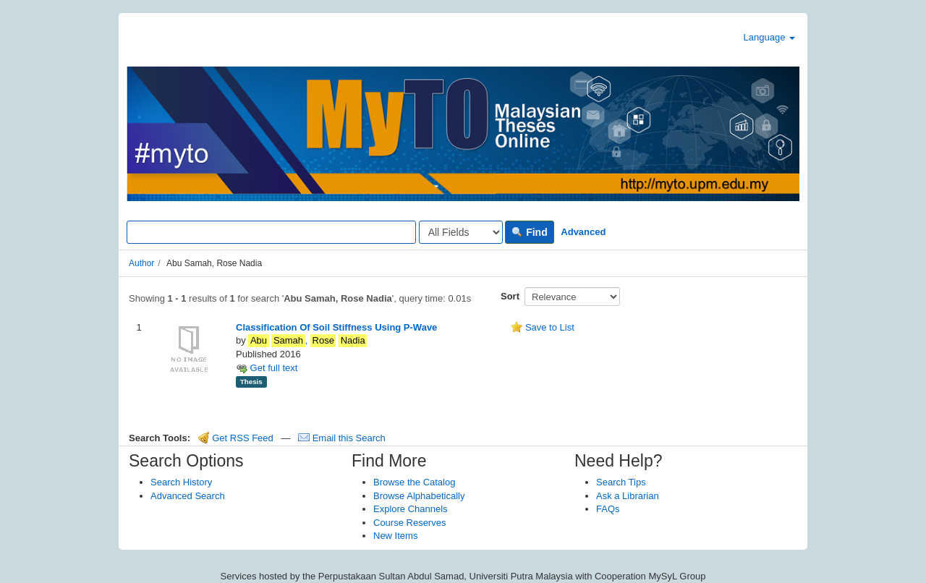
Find (529, 232)
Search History (181, 482)
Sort (510, 296)
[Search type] (461, 232)
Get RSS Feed (235, 438)
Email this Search (342, 438)
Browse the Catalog (414, 482)
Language (769, 37)
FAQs (608, 508)
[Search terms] (271, 232)
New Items (395, 535)
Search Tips (621, 482)
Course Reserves (409, 522)
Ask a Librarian (627, 495)
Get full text (266, 367)
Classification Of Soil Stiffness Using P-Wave (336, 327)
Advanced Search (187, 495)
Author (141, 263)
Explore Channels (410, 508)
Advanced (583, 231)
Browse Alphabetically (418, 495)
